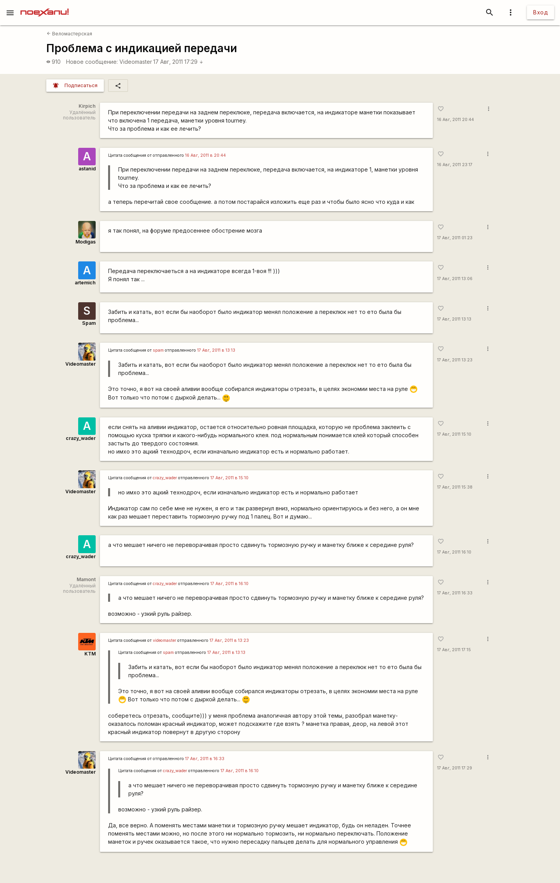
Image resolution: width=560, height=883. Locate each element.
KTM (90, 654)
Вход (540, 12)
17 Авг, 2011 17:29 (178, 61)
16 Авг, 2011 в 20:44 (205, 155)
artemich (85, 283)
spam (158, 350)
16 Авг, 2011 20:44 (455, 119)
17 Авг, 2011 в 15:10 (229, 477)
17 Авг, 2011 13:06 (454, 278)
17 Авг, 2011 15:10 (454, 434)
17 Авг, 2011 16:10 (454, 552)
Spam (89, 323)
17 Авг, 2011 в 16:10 (229, 583)
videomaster (164, 640)
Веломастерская (69, 34)
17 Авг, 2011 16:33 (454, 593)
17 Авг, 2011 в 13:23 (229, 640)
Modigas (85, 242)
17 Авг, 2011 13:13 (454, 319)
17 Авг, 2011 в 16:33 (204, 758)
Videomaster (135, 61)
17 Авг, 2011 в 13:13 (216, 350)
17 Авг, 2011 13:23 (454, 360)
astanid (87, 169)
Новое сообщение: (92, 61)
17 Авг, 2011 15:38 (454, 487)
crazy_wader (81, 438)
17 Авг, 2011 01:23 (454, 237)
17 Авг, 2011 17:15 (454, 649)
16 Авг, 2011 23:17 (454, 164)
